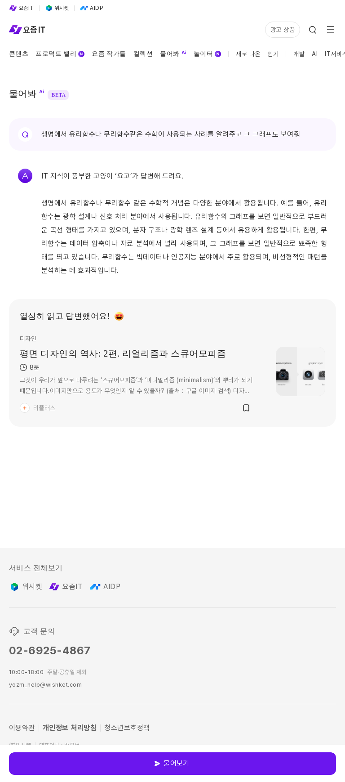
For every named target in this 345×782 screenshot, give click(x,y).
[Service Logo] (27, 29)
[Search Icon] (312, 29)
